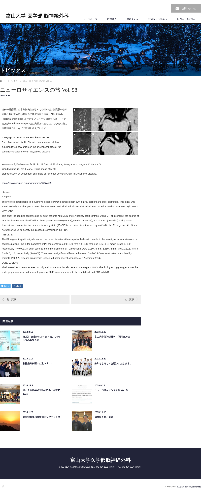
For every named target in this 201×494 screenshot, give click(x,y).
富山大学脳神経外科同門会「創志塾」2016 (42, 392)
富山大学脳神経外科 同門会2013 (112, 336)
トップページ (90, 19)
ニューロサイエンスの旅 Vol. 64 (111, 390)
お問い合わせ (189, 8)
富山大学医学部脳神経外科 (100, 460)
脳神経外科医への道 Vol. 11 (37, 363)
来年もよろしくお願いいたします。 (113, 363)
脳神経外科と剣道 (103, 417)
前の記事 (11, 299)
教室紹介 (112, 19)
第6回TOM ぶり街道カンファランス (41, 417)
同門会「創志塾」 (186, 19)
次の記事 (129, 299)
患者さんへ (132, 19)
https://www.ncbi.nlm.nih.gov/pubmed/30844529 (26, 183)
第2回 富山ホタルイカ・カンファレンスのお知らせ (42, 338)
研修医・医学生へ (157, 19)
